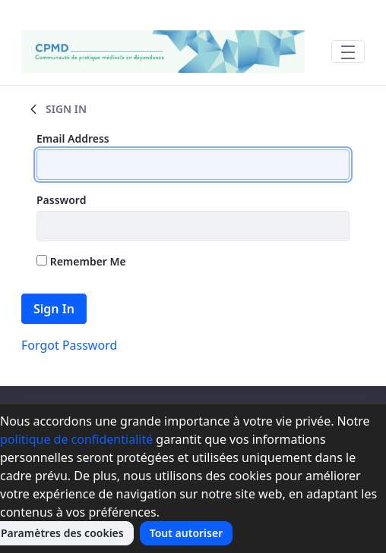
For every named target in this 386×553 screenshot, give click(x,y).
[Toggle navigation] (348, 51)
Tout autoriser (186, 533)
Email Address (72, 138)
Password (61, 200)
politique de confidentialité (76, 439)
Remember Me (81, 261)
